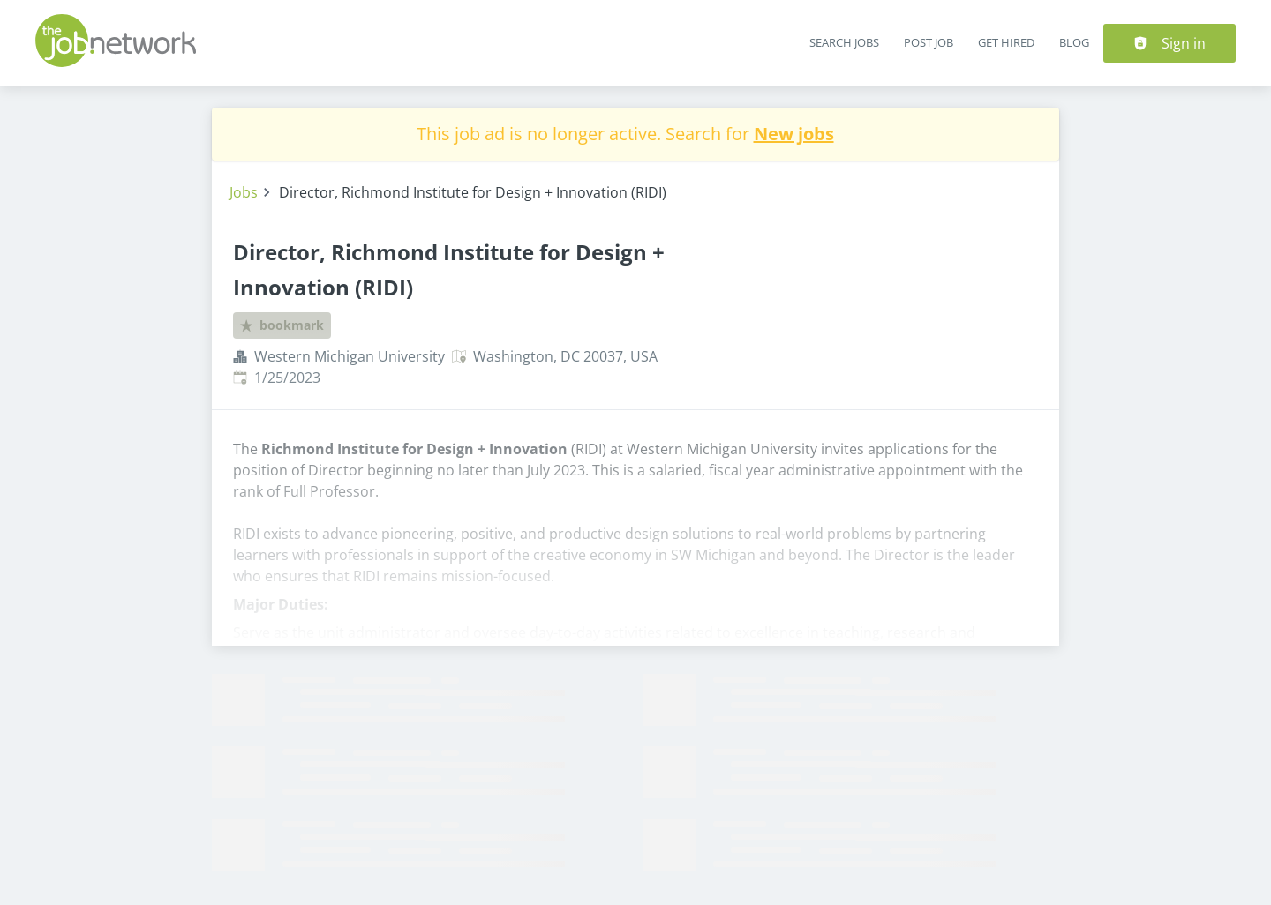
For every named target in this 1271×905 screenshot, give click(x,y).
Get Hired (1006, 42)
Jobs (243, 192)
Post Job (928, 42)
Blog (1074, 42)
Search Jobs (844, 42)
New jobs (794, 134)
